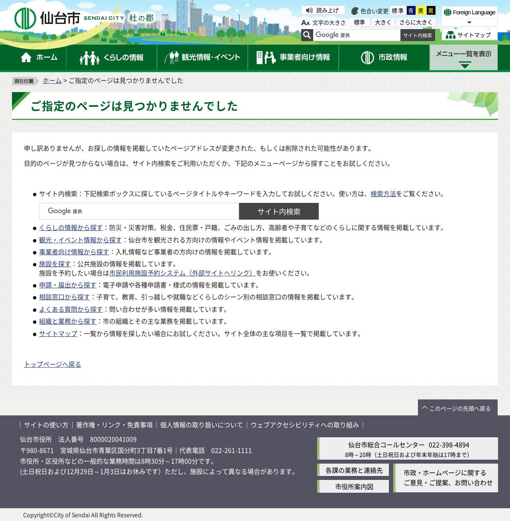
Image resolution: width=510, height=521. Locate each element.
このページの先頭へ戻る (460, 408)
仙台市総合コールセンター (386, 444)
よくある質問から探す (71, 309)
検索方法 (383, 193)
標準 (398, 10)
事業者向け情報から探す (74, 251)
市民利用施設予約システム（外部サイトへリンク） (182, 272)
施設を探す (55, 263)
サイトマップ (58, 333)
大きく (383, 22)
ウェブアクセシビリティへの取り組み (305, 424)
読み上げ (327, 10)
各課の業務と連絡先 (354, 470)
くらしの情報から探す (71, 227)
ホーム (52, 80)
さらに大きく (416, 22)
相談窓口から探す (64, 296)
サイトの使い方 (46, 424)
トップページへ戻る (52, 364)
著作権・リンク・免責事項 (114, 424)
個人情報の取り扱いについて (201, 424)
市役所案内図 (354, 486)
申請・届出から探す (67, 284)
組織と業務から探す (67, 321)
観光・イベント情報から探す (80, 239)
